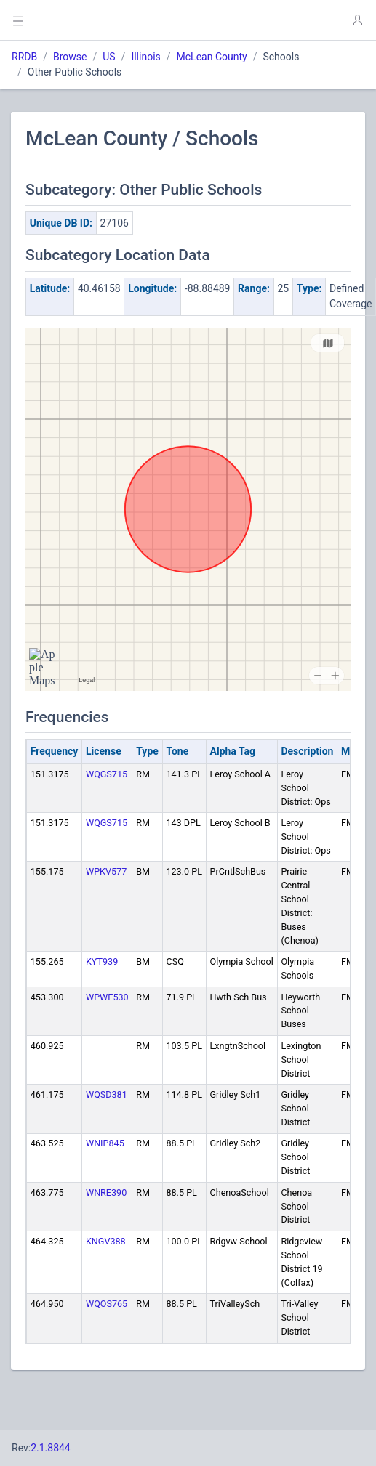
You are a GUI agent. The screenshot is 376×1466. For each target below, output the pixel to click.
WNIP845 (105, 1143)
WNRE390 (106, 1192)
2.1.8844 (51, 1448)
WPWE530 (107, 997)
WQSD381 (106, 1094)
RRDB (24, 56)
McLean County (212, 56)
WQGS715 (106, 774)
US (109, 56)
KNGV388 (106, 1241)
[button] (357, 20)
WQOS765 (106, 1303)
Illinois (145, 56)
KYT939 (102, 961)
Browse (70, 56)
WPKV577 (106, 871)
